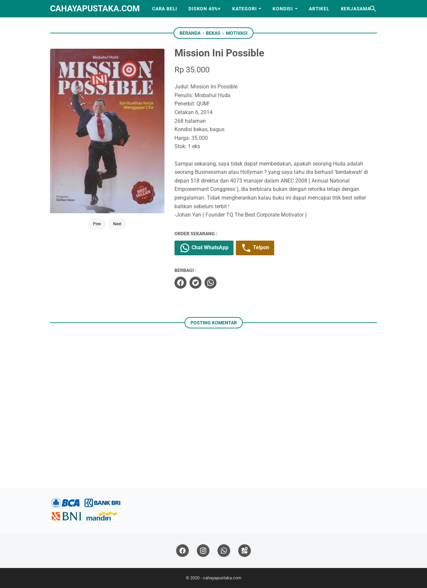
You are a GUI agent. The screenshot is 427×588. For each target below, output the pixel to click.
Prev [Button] (97, 224)
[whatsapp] (210, 283)
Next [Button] (117, 224)
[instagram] (203, 550)
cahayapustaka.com (95, 8)
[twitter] (195, 283)
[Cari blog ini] (373, 9)
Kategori (244, 8)
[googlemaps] (244, 550)
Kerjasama (356, 8)
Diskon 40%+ (204, 8)
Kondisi (283, 8)
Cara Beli (164, 8)
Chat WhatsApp (204, 248)
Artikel (319, 8)
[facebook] (180, 283)
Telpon (255, 248)
